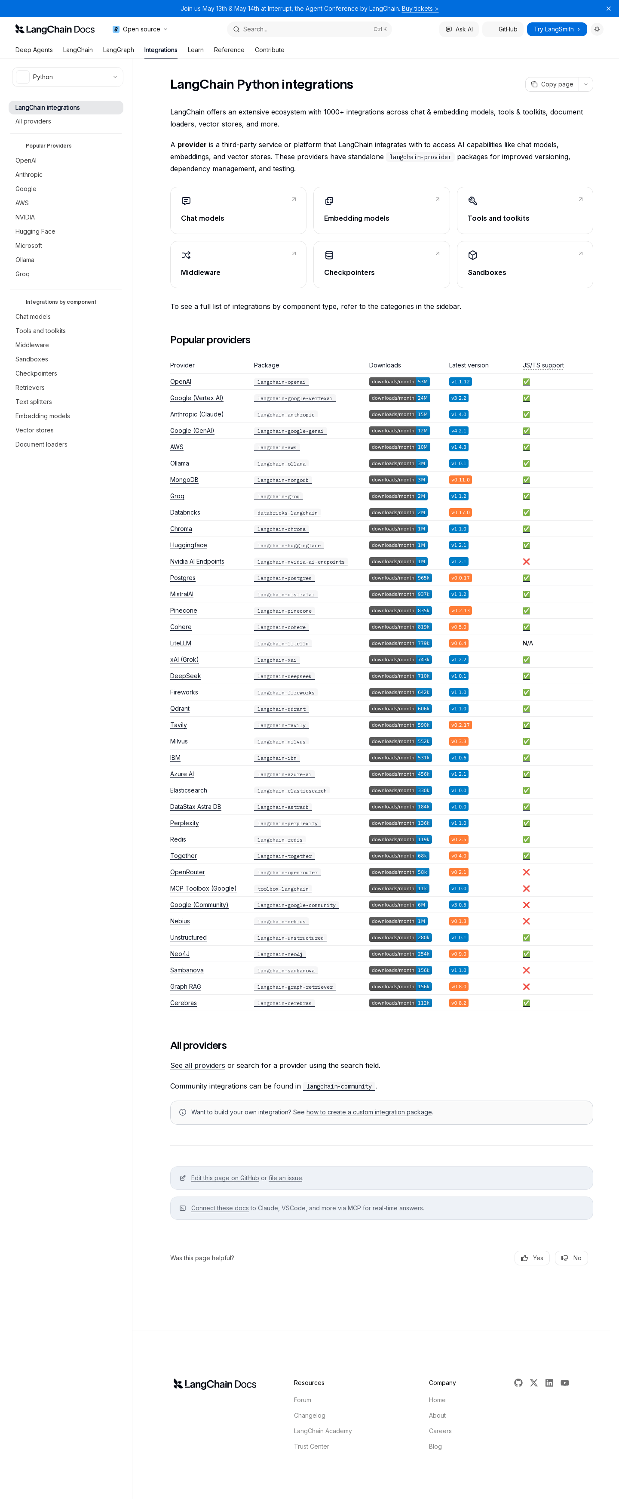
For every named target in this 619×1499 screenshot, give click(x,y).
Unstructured (188, 937)
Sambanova (187, 970)
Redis (178, 839)
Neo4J (180, 953)
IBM (175, 757)
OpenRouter (187, 872)
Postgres (183, 577)
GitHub (503, 29)
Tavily (178, 724)
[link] (238, 210)
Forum (302, 1399)
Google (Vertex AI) (197, 397)
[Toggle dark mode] (597, 29)
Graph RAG (185, 986)
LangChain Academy (323, 1430)
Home (437, 1399)
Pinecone (183, 610)
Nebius (180, 921)
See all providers (197, 1065)
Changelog (309, 1415)
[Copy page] (552, 84)
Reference (229, 52)
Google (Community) (199, 904)
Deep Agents (34, 52)
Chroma (181, 528)
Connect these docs (220, 1208)
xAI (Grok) (184, 659)
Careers (440, 1430)
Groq (177, 496)
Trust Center (311, 1446)
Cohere (181, 626)
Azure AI (182, 773)
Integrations (161, 52)
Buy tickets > (420, 8)
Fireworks (184, 692)
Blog (435, 1446)
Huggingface (188, 545)
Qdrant (180, 708)
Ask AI (459, 29)
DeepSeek (185, 675)
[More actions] (586, 84)
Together (183, 855)
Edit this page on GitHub (225, 1177)
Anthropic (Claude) (197, 414)
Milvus (179, 741)
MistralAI (181, 594)
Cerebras (183, 1002)
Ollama (179, 463)
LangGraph (118, 52)
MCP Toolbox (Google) (203, 888)
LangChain (78, 52)
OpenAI (180, 381)
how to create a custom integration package (369, 1112)
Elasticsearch (188, 790)
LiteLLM (180, 643)
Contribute (270, 52)
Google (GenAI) (192, 430)
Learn (196, 52)
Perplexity (184, 823)
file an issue (285, 1177)
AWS (177, 446)
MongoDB (184, 479)
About (437, 1415)
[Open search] (309, 29)
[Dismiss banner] (608, 8)
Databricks (185, 512)
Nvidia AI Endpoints (197, 561)
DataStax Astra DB (195, 806)
